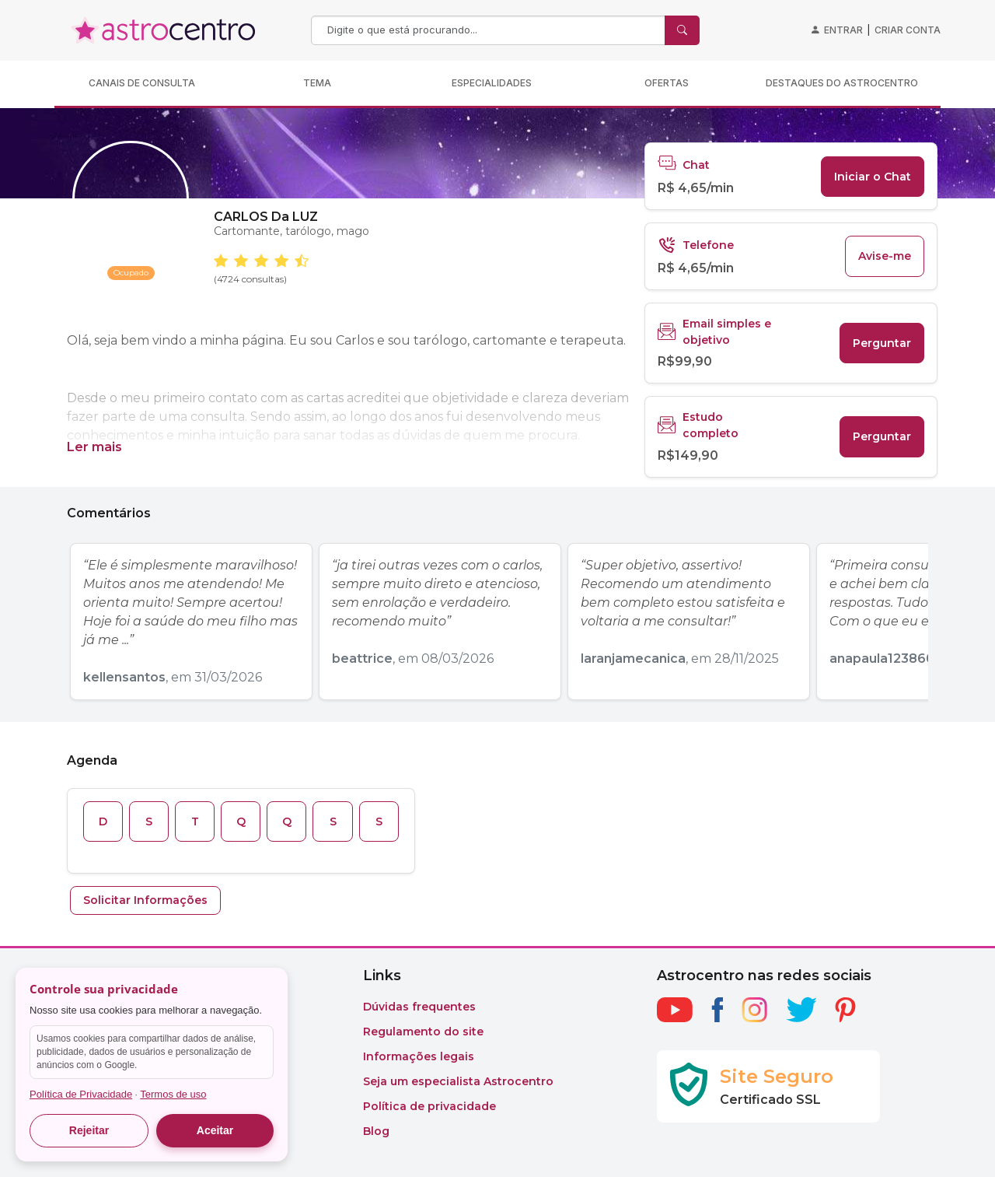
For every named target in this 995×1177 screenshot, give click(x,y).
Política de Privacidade (81, 1094)
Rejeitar (89, 1130)
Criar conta (908, 30)
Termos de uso (173, 1094)
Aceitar (215, 1130)
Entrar (843, 30)
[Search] (490, 30)
